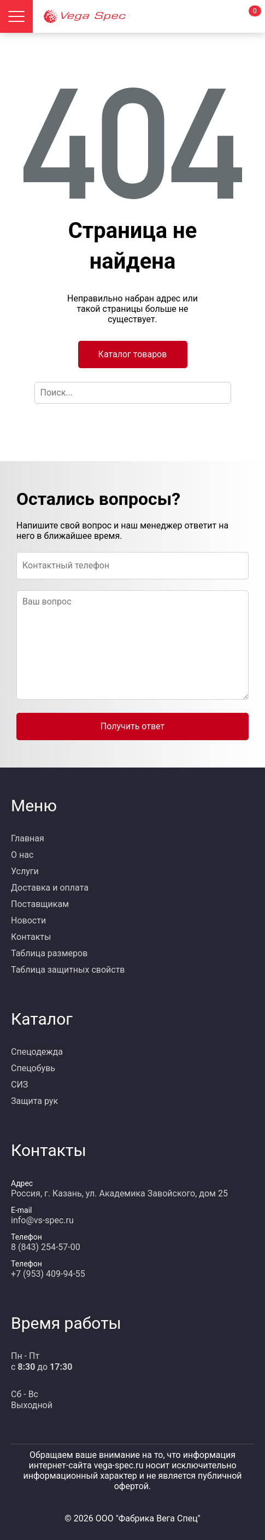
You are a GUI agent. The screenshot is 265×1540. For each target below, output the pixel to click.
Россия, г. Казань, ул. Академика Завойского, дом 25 (119, 1193)
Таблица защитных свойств (68, 969)
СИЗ (19, 1084)
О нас (22, 855)
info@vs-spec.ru (42, 1220)
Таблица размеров (49, 953)
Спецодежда (37, 1052)
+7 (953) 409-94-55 (48, 1274)
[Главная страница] (121, 16)
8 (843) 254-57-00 (45, 1247)
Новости (28, 920)
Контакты (31, 937)
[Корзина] (248, 16)
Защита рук (34, 1101)
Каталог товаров (132, 354)
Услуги (25, 871)
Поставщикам (40, 904)
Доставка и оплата (50, 887)
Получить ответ (132, 726)
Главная (27, 838)
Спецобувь (33, 1068)
